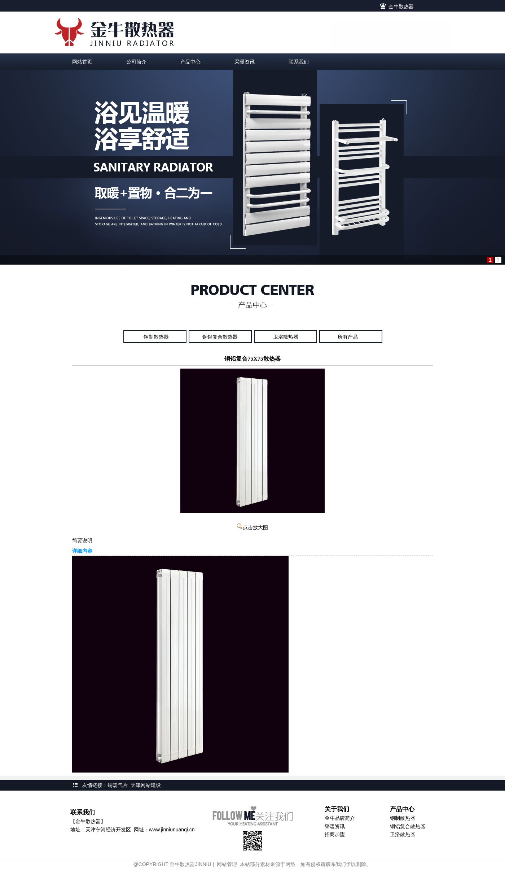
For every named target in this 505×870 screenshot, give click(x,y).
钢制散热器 (156, 337)
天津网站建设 (146, 785)
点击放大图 (252, 527)
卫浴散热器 (285, 337)
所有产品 (348, 337)
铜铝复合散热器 (220, 337)
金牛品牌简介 (340, 818)
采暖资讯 (335, 826)
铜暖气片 (117, 785)
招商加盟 (335, 834)
